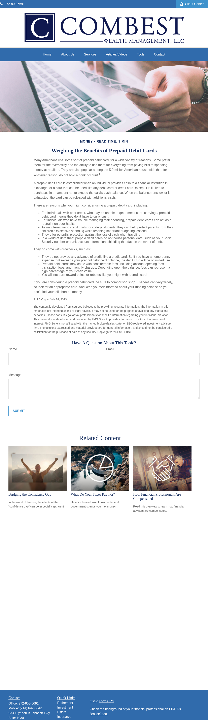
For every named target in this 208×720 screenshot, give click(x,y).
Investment (65, 707)
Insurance (64, 716)
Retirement (65, 703)
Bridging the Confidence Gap (29, 494)
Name (12, 349)
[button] (47, 54)
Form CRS (106, 701)
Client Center (192, 4)
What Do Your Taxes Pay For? (93, 494)
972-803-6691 (12, 4)
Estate (61, 712)
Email (110, 349)
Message (15, 375)
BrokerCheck (99, 714)
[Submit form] (18, 411)
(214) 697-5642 (31, 708)
